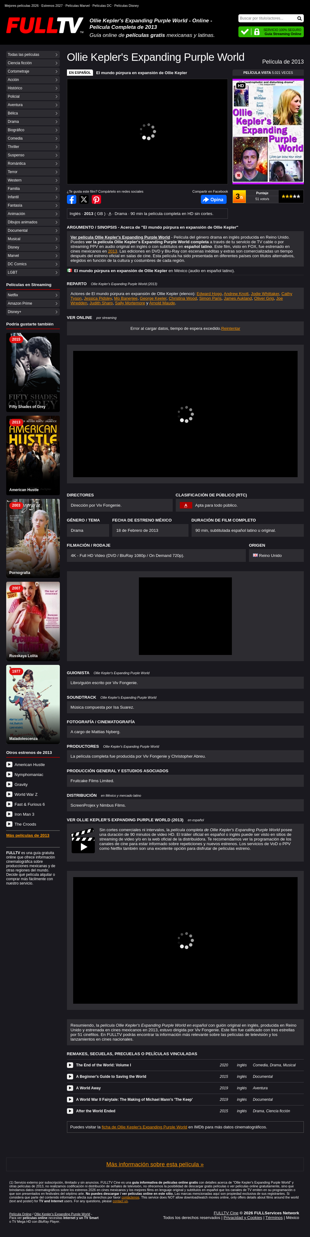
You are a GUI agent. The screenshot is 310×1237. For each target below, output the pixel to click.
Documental (18, 230)
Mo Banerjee (126, 298)
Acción (13, 80)
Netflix (13, 295)
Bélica (13, 113)
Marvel (13, 255)
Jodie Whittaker (265, 293)
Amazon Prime (20, 303)
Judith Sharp (101, 303)
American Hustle (30, 764)
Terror (12, 172)
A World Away (88, 1088)
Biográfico (16, 130)
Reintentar (230, 328)
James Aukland (238, 298)
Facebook (214, 199)
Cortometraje (18, 71)
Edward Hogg (209, 293)
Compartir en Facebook (71, 199)
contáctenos (130, 1197)
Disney (13, 247)
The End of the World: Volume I (103, 1065)
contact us (120, 1201)
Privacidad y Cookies (243, 1217)
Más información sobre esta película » (155, 1164)
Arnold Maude (162, 303)
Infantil (13, 197)
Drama (13, 121)
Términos (274, 1217)
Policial (14, 96)
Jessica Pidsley (98, 298)
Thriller (13, 147)
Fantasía (15, 205)
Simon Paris (210, 298)
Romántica (16, 163)
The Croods (25, 824)
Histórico (15, 88)
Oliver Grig (264, 298)
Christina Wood (183, 298)
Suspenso (16, 155)
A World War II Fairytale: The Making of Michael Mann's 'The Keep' (134, 1099)
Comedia (15, 138)
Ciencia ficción (20, 63)
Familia (14, 188)
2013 (112, 251)
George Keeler (153, 298)
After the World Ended (95, 1111)
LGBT (12, 272)
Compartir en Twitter (84, 199)
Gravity (21, 784)
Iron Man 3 (24, 814)
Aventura (15, 105)
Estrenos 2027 (52, 5)
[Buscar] (271, 18)
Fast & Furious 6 (30, 804)
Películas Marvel (77, 5)
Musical (14, 239)
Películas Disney (126, 5)
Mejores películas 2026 (22, 5)
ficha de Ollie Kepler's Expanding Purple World (144, 1127)
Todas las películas (23, 54)
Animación (16, 214)
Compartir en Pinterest (96, 199)
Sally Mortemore (130, 303)
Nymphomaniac (29, 774)
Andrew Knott (236, 293)
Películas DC (102, 5)
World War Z (26, 794)
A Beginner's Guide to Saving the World (111, 1076)
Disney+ (14, 312)
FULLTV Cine (226, 1213)
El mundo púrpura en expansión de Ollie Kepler (141, 72)
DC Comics (17, 264)
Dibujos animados (22, 222)
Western (14, 180)
